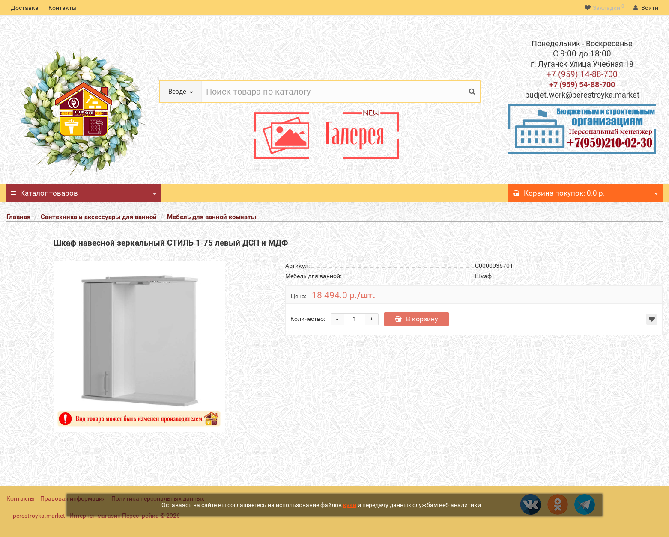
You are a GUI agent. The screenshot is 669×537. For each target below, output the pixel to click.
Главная (18, 217)
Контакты (62, 7)
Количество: (307, 318)
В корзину (416, 319)
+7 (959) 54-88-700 (582, 84)
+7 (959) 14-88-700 (582, 74)
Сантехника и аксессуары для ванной (99, 217)
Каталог (84, 190)
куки (349, 504)
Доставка (25, 7)
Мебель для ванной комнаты (211, 217)
